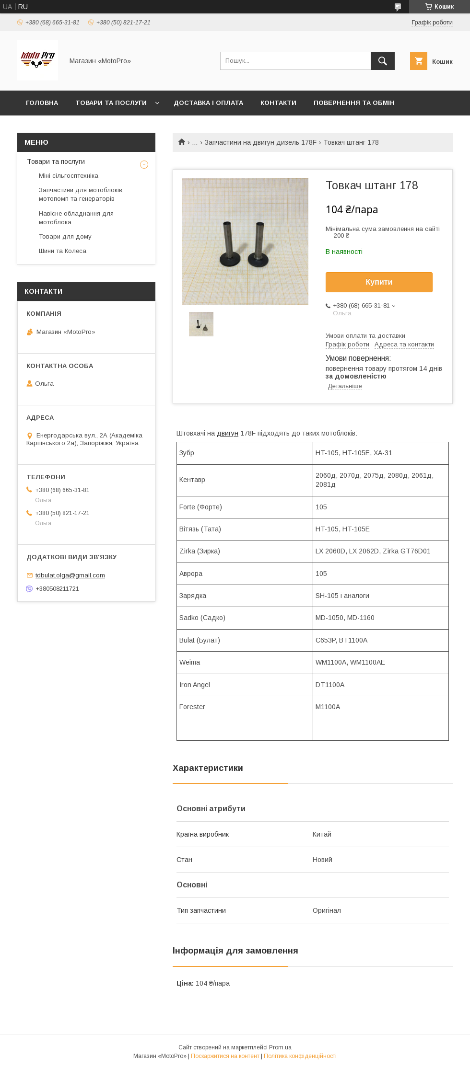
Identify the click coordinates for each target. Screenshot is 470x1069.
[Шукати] (383, 61)
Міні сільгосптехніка (68, 175)
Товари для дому (65, 236)
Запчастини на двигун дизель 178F (261, 142)
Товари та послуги (111, 102)
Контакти (278, 102)
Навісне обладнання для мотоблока (76, 218)
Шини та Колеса (62, 250)
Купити (379, 282)
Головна (42, 102)
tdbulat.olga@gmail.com (70, 575)
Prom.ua (280, 1047)
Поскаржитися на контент (225, 1056)
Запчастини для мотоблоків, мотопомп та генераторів (81, 194)
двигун (227, 433)
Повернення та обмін (354, 102)
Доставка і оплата (208, 102)
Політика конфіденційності (300, 1056)
